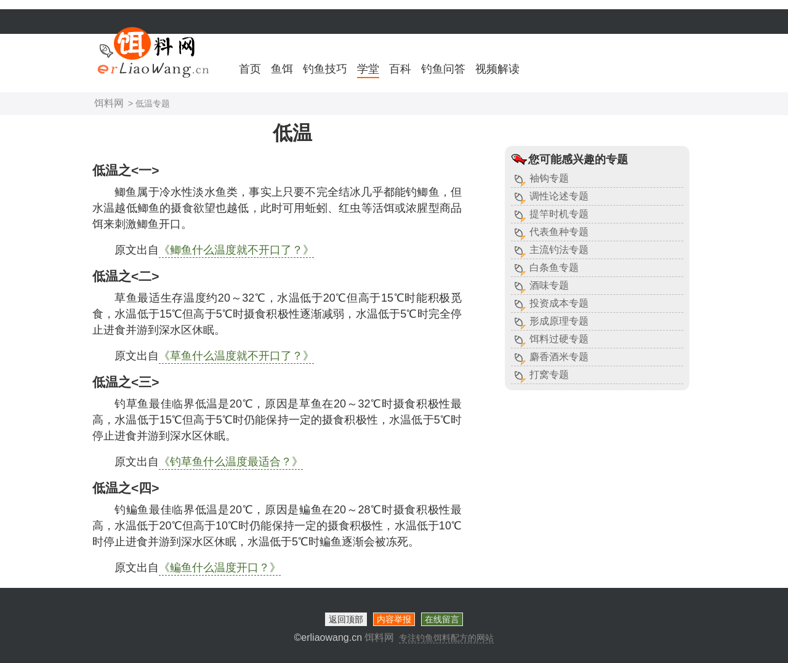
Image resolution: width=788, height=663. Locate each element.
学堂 (368, 69)
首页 (250, 69)
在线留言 (442, 619)
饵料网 (109, 103)
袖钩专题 (549, 178)
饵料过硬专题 (559, 339)
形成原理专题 (559, 321)
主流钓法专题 (559, 249)
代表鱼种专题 (559, 232)
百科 (400, 69)
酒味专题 (549, 285)
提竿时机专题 (559, 214)
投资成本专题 (559, 303)
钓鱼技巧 (325, 69)
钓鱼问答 (443, 69)
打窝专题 (549, 374)
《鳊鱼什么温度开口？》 (220, 567)
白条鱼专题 (554, 267)
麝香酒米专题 (559, 357)
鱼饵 (282, 69)
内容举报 (394, 619)
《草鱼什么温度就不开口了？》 (236, 356)
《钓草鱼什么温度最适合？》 (231, 462)
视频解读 (497, 69)
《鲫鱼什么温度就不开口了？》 (236, 250)
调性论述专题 (559, 196)
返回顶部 (346, 619)
